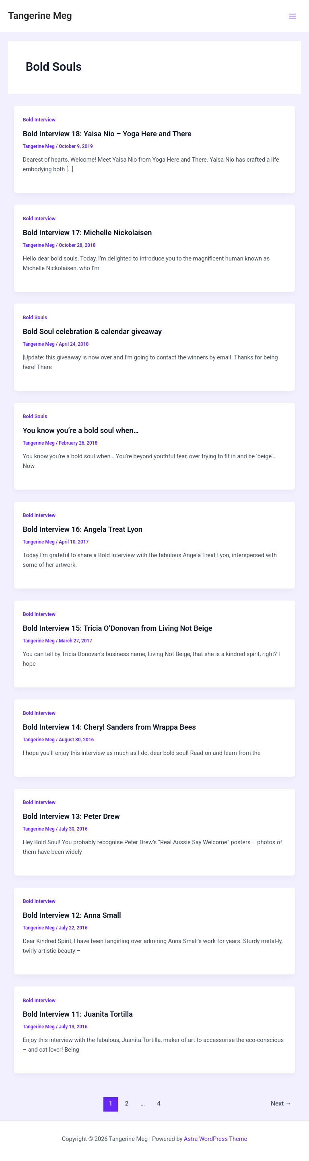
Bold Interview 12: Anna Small (72, 915)
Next (281, 1103)
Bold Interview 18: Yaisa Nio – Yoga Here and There (107, 133)
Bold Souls (35, 317)
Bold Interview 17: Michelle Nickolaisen (87, 232)
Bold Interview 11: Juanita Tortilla (78, 1014)
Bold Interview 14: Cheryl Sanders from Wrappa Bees (109, 727)
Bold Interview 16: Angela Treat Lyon (82, 529)
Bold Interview (39, 120)
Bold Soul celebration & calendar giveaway (92, 331)
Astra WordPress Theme (215, 1139)
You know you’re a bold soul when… (80, 430)
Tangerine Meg (40, 15)
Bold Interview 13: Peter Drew (71, 816)
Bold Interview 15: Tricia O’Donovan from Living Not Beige (117, 628)
